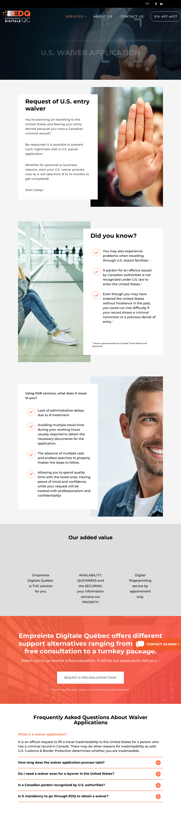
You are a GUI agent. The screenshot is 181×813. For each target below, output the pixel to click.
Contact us (132, 16)
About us (103, 16)
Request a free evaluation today (90, 677)
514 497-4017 (165, 16)
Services (74, 16)
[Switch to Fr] (147, 5)
